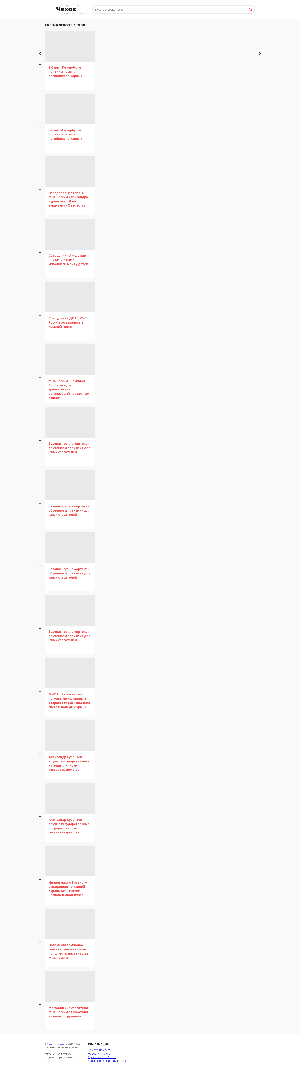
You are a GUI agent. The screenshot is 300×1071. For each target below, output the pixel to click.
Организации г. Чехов (102, 1057)
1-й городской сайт (57, 1044)
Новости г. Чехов (99, 1053)
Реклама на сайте (99, 1050)
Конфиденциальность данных (107, 1061)
